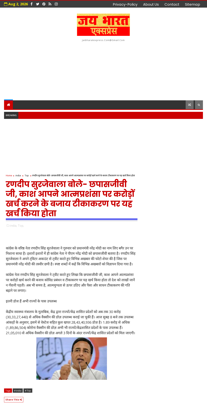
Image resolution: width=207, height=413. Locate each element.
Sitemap (192, 4)
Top (27, 175)
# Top (28, 390)
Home (9, 175)
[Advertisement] (103, 70)
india (18, 175)
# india (17, 390)
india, (13, 226)
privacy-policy (125, 4)
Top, (21, 226)
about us (151, 4)
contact (171, 4)
